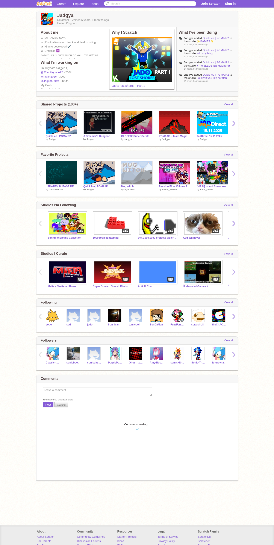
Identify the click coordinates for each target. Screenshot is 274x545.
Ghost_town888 (136, 362)
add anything (204, 53)
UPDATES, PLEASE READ (61, 186)
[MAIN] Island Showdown (212, 186)
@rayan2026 (49, 76)
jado (90, 324)
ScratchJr (204, 541)
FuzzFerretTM (178, 324)
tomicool (134, 324)
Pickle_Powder (170, 189)
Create (62, 4)
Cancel (61, 404)
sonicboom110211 (74, 362)
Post (48, 404)
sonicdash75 (94, 362)
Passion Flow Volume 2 (173, 186)
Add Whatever (191, 237)
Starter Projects (127, 536)
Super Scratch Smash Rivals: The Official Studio (112, 286)
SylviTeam (129, 189)
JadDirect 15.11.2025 (209, 136)
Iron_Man (114, 324)
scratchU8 (197, 324)
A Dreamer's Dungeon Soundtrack (99, 136)
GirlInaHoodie (56, 189)
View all (228, 104)
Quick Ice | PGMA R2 (216, 38)
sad (69, 324)
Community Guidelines (91, 536)
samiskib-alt (178, 362)
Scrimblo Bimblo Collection (64, 237)
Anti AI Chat (145, 286)
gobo (49, 324)
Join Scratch (210, 3)
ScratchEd (204, 536)
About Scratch (45, 536)
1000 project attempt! (106, 237)
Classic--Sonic (53, 362)
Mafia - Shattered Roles (62, 286)
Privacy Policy (166, 541)
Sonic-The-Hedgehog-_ (198, 362)
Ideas (94, 4)
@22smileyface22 (52, 72)
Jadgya (188, 38)
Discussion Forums (89, 541)
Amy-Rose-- (157, 362)
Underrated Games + (195, 286)
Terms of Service (167, 536)
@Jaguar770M (50, 80)
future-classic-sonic (219, 362)
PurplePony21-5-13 (115, 362)
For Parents (44, 541)
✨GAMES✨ (205, 41)
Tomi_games (206, 189)
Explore (78, 4)
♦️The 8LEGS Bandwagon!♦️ (213, 65)
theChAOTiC (219, 324)
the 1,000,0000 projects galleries (157, 237)
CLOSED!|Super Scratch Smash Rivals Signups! (137, 136)
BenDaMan (156, 324)
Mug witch (127, 186)
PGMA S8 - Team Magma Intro (174, 136)
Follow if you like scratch (212, 77)
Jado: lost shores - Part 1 (128, 85)
